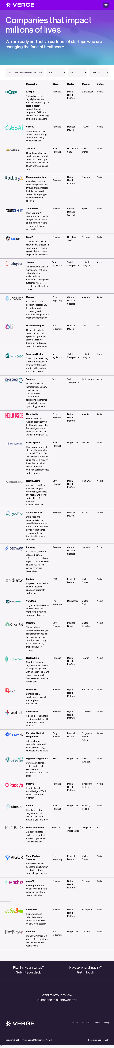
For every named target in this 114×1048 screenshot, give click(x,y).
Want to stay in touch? (57, 997)
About (75, 1022)
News (97, 1022)
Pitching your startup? (28, 970)
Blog (106, 1022)
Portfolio (86, 1022)
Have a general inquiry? (85, 970)
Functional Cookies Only (98, 1040)
